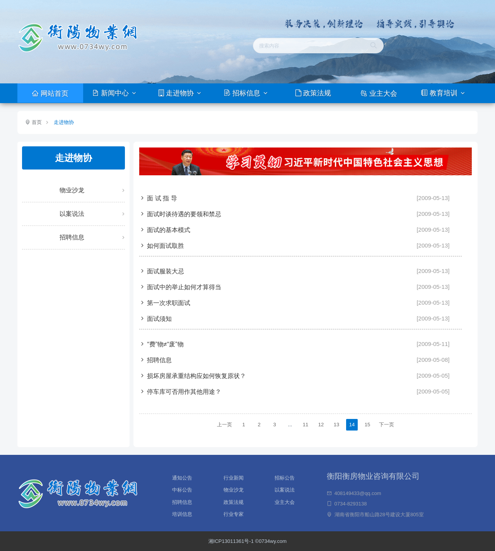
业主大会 (378, 93)
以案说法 (72, 213)
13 (336, 424)
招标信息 (243, 93)
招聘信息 (72, 237)
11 (305, 424)
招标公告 (285, 477)
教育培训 (440, 93)
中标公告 (182, 489)
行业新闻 (234, 477)
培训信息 (182, 514)
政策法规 (313, 93)
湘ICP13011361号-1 (231, 541)
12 (321, 424)
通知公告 (182, 477)
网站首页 (50, 93)
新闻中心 (111, 93)
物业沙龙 (72, 190)
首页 (36, 122)
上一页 (224, 424)
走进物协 (177, 93)
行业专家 (234, 514)
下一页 (386, 424)
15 (367, 424)
